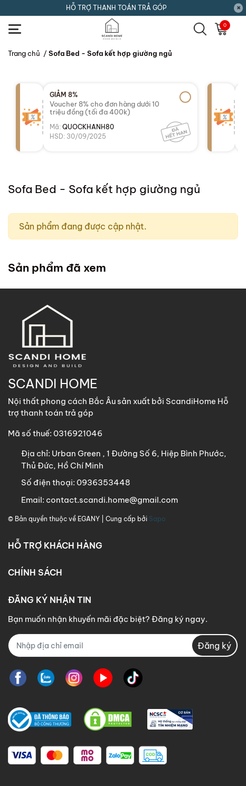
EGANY (89, 519)
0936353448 (103, 482)
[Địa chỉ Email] (123, 645)
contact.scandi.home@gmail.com (112, 500)
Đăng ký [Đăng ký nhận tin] (214, 645)
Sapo (157, 519)
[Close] (238, 8)
